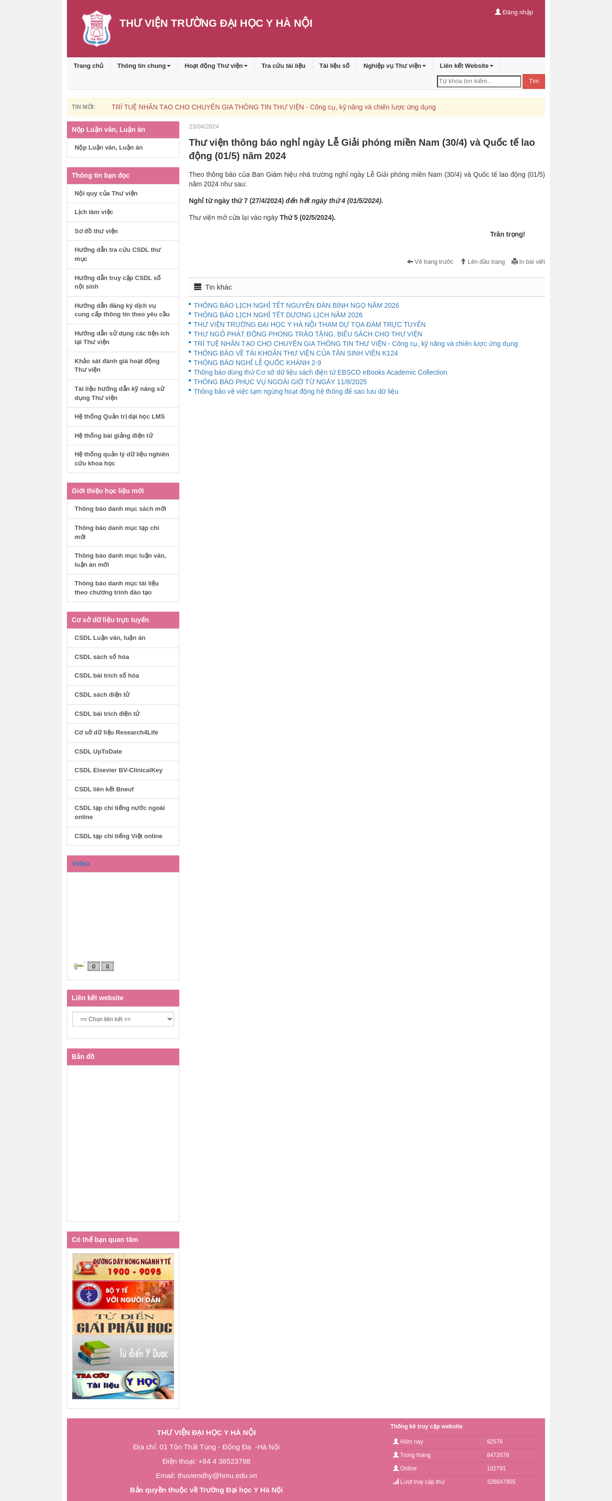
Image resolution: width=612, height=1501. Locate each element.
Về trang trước (430, 262)
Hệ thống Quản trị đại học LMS (120, 416)
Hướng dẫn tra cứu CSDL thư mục (118, 254)
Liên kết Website (466, 65)
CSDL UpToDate (98, 751)
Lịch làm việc (94, 212)
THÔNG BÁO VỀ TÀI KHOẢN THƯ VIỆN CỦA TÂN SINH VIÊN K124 (296, 353)
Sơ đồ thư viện (96, 231)
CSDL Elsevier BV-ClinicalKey (119, 770)
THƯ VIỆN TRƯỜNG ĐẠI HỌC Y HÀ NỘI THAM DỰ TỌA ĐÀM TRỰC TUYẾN (310, 324)
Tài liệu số (334, 65)
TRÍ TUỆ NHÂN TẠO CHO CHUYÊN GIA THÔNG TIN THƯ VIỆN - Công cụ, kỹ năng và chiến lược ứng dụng (273, 107)
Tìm (534, 81)
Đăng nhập (514, 12)
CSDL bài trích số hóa (107, 675)
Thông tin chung (144, 65)
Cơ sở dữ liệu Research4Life (116, 732)
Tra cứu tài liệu (284, 65)
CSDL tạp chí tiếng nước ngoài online (120, 812)
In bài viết (528, 262)
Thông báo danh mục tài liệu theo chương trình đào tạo (117, 588)
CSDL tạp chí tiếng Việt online (119, 836)
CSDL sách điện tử (102, 694)
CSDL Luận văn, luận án (110, 637)
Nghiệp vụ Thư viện (394, 65)
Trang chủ (88, 65)
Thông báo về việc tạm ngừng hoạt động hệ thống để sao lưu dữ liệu (296, 391)
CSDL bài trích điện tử (107, 713)
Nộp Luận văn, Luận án (109, 147)
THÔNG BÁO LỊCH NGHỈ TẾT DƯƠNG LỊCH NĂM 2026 (278, 315)
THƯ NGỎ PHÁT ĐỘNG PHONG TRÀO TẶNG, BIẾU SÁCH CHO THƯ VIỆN (308, 334)
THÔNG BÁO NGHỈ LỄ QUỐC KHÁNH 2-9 (257, 363)
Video (81, 863)
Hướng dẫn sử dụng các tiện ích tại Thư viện (122, 338)
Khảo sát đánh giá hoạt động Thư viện (117, 365)
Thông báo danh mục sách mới (120, 508)
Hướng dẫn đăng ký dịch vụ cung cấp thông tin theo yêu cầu (122, 310)
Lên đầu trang (482, 262)
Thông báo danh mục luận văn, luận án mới (120, 560)
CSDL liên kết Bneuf (104, 789)
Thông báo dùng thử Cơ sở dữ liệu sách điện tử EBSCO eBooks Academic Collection (320, 372)
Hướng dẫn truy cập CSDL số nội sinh (118, 282)
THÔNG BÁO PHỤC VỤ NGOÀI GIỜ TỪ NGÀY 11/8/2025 (280, 382)
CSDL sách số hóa (102, 656)
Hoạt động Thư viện (216, 65)
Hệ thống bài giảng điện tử (114, 435)
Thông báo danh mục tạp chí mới (117, 532)
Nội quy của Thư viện (106, 193)
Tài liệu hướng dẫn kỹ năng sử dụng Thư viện (119, 393)
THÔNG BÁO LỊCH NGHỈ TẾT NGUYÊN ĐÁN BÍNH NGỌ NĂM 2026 (296, 305)
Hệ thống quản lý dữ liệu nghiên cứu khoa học (122, 459)
